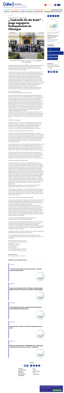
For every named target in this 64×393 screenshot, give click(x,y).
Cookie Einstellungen (36, 374)
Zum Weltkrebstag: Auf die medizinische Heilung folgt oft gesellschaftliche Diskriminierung (25, 308)
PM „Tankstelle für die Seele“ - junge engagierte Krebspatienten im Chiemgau (53, 66)
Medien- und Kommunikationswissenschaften (55, 53)
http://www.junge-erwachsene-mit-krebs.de (16, 255)
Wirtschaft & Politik (38, 11)
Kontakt (34, 372)
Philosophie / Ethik (52, 58)
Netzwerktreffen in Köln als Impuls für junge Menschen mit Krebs (25, 327)
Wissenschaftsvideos (57, 11)
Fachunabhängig (47, 11)
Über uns (34, 368)
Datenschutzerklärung (36, 371)
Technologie (6, 11)
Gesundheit (23, 11)
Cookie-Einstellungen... (44, 390)
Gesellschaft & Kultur (14, 11)
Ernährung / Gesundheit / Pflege (53, 49)
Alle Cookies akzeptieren (57, 390)
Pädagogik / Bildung (52, 56)
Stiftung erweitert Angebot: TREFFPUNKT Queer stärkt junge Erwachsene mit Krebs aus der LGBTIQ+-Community (26, 346)
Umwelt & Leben (30, 11)
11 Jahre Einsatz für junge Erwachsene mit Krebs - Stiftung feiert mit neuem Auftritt (25, 269)
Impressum (34, 370)
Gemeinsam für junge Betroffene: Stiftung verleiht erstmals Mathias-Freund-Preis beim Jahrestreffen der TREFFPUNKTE (26, 289)
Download (29, 62)
